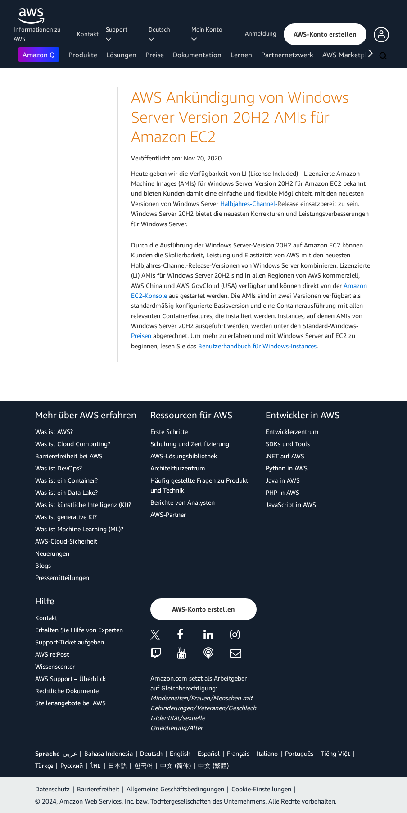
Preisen (141, 335)
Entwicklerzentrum (292, 431)
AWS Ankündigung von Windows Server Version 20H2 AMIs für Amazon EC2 (239, 117)
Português (299, 753)
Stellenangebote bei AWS (70, 703)
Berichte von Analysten (182, 502)
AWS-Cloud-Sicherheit (66, 541)
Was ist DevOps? (58, 468)
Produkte (82, 54)
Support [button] (118, 34)
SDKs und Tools (288, 444)
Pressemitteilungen (62, 577)
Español (209, 753)
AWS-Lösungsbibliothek (183, 456)
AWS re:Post (52, 654)
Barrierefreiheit (98, 789)
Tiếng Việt (335, 753)
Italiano (267, 753)
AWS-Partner (168, 514)
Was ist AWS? (54, 431)
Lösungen (121, 54)
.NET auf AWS (285, 456)
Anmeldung (260, 33)
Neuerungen (52, 553)
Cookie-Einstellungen (261, 789)
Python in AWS (287, 468)
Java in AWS (283, 480)
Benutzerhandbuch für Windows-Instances (257, 346)
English (180, 753)
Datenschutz (52, 789)
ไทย (95, 765)
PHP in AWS (282, 492)
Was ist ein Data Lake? (66, 492)
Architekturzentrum (177, 468)
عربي (70, 753)
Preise (154, 54)
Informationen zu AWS (37, 34)
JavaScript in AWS (291, 504)
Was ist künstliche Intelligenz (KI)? (83, 504)
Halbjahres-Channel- (248, 203)
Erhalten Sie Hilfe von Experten (79, 630)
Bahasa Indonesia (108, 753)
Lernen (241, 54)
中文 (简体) (175, 765)
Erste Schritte (169, 431)
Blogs (43, 565)
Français (238, 753)
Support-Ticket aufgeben (69, 642)
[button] (325, 34)
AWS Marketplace (349, 54)
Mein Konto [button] (208, 34)
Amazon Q (39, 54)
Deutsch (151, 753)
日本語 (117, 765)
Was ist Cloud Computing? (72, 444)
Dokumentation (197, 54)
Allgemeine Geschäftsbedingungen (175, 789)
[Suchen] (384, 56)
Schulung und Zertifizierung (189, 444)
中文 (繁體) (213, 765)
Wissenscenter (55, 666)
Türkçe (44, 765)
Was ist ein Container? (66, 480)
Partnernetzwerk (287, 54)
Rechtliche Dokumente (67, 690)
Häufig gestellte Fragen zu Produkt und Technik (199, 485)
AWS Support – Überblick (70, 678)
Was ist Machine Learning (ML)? (79, 529)
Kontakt (88, 33)
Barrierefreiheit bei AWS (69, 456)
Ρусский (71, 765)
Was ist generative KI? (66, 517)
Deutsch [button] (161, 34)
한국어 (143, 765)
